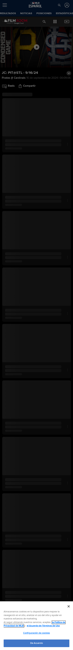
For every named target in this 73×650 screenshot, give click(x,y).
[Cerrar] (69, 606)
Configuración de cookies (36, 633)
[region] (36, 625)
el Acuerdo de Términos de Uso (43, 625)
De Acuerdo (36, 643)
